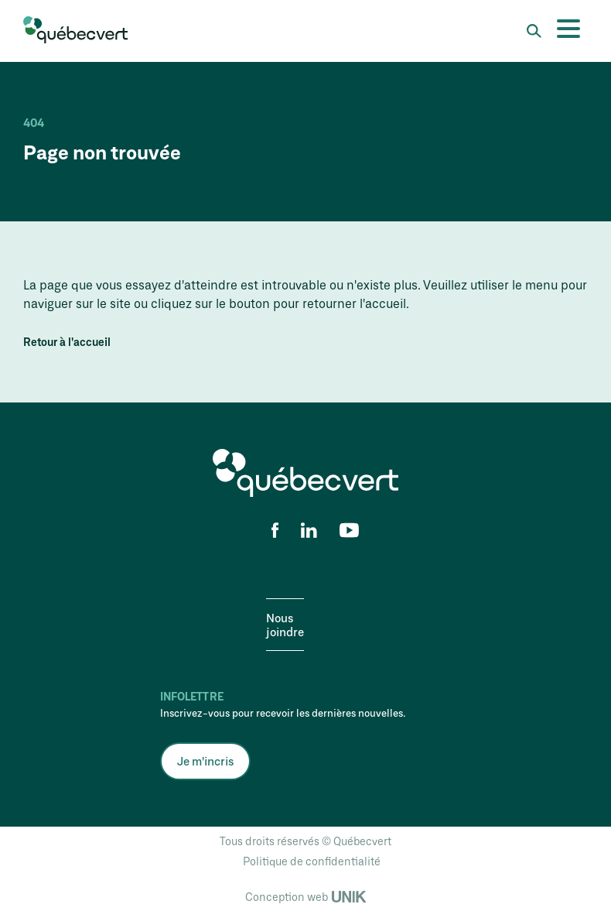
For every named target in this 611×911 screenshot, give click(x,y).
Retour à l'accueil (67, 342)
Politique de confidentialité (312, 861)
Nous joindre (285, 625)
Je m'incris (205, 761)
